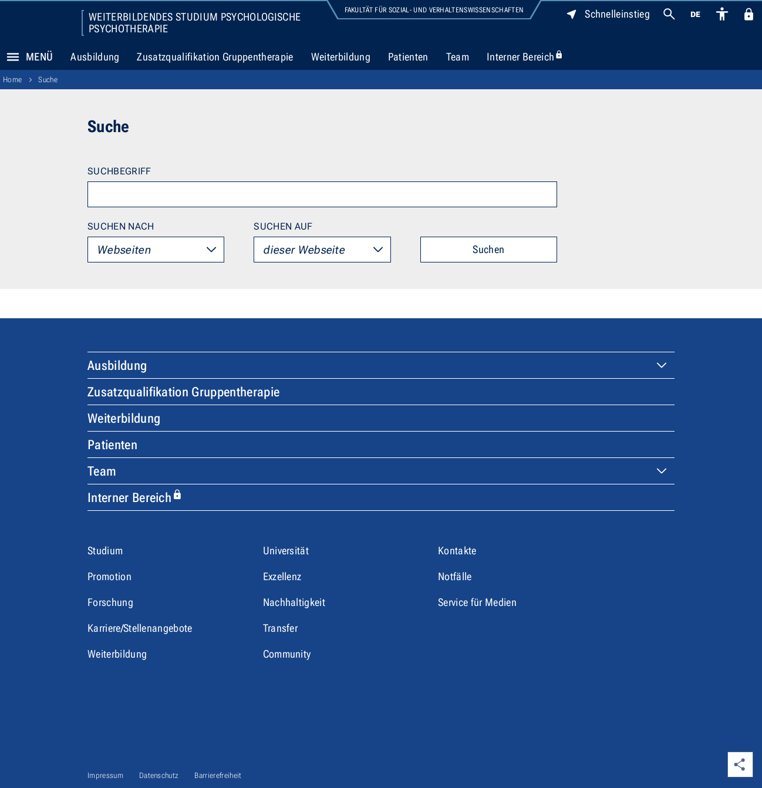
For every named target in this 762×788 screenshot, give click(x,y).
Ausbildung (94, 56)
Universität (286, 550)
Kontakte (457, 550)
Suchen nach (120, 226)
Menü (26, 57)
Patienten (408, 56)
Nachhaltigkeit (294, 602)
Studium (105, 550)
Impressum (105, 775)
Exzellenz (282, 576)
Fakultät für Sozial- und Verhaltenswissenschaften (434, 10)
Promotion (109, 576)
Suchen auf (283, 226)
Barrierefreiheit (217, 775)
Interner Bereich (529, 57)
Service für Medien (477, 602)
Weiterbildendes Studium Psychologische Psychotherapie (195, 23)
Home (12, 79)
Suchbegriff (119, 171)
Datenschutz (159, 775)
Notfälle (455, 576)
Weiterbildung (340, 56)
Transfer (280, 628)
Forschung (110, 602)
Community (287, 654)
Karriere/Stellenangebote (140, 628)
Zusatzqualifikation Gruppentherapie (215, 56)
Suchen (488, 249)
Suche (48, 79)
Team (457, 56)
